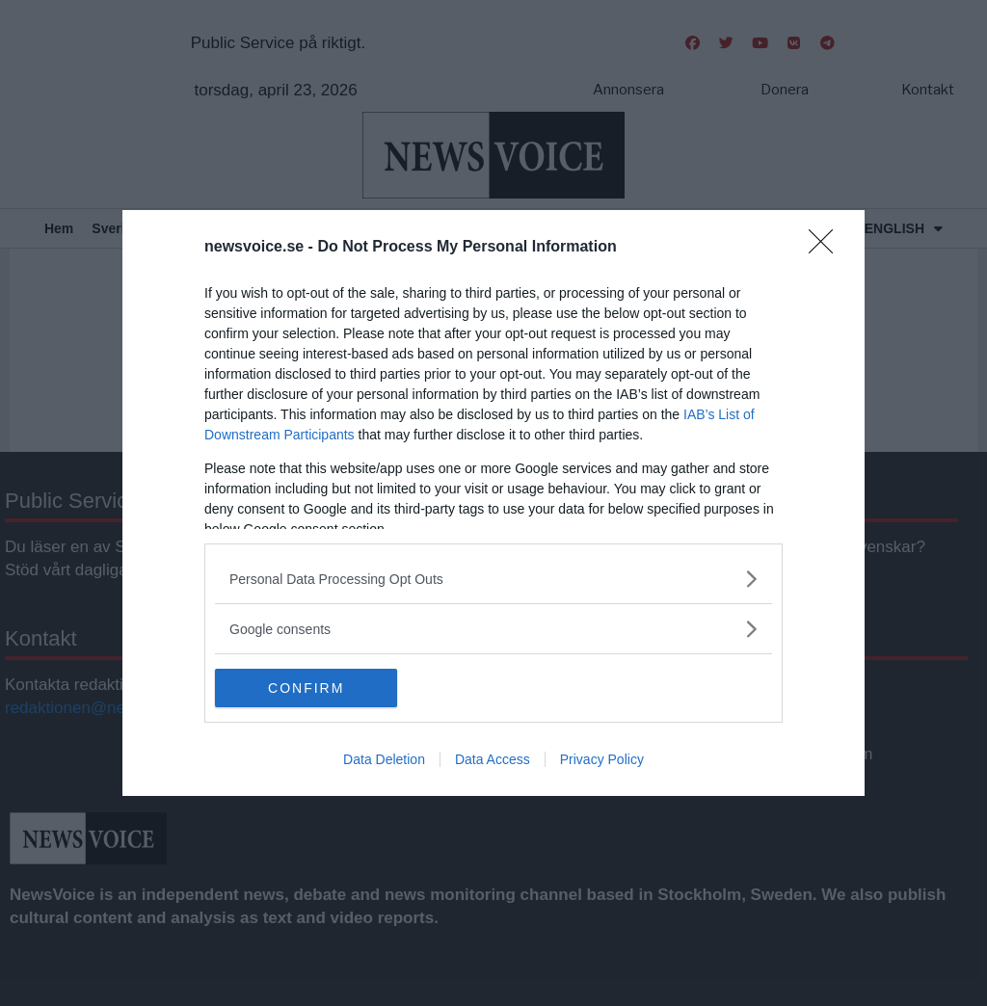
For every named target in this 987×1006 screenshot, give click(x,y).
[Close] (827, 247)
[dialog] (493, 503)
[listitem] (493, 579)
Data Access (492, 759)
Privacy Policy (602, 759)
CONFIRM (306, 688)
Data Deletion (384, 759)
